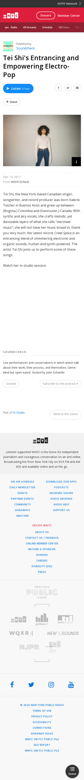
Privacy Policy (42, 716)
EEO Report (42, 745)
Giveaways (22, 510)
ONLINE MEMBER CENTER (42, 543)
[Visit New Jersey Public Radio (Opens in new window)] (21, 647)
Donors (42, 555)
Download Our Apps (61, 482)
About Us (42, 532)
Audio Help (61, 504)
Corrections (42, 728)
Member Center (69, 15)
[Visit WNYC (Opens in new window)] (18, 619)
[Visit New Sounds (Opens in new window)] (63, 633)
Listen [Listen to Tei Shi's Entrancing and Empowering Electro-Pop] (17, 88)
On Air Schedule (22, 482)
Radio (14, 27)
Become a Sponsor (42, 549)
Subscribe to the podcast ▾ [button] (60, 384)
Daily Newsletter (22, 487)
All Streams (29, 27)
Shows (79, 27)
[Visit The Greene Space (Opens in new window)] (63, 647)
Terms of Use (42, 711)
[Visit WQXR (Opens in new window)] (21, 633)
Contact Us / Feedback (42, 538)
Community (22, 504)
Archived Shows (61, 493)
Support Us (61, 510)
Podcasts (61, 487)
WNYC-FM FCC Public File (42, 739)
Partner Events (22, 499)
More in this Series (65, 414)
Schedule (47, 27)
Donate (45, 15)
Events (23, 493)
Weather (22, 516)
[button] (76, 161)
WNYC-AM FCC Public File (42, 750)
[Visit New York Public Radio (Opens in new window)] (42, 592)
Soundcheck (25, 48)
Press (42, 572)
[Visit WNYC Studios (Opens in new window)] (65, 619)
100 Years (64, 27)
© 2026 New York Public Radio (42, 705)
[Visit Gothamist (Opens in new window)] (42, 619)
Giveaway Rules (42, 733)
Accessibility (42, 722)
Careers (42, 560)
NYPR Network (69, 3)
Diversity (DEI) (42, 566)
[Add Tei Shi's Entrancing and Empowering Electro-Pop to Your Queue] (11, 102)
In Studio (19, 412)
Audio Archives (61, 499)
